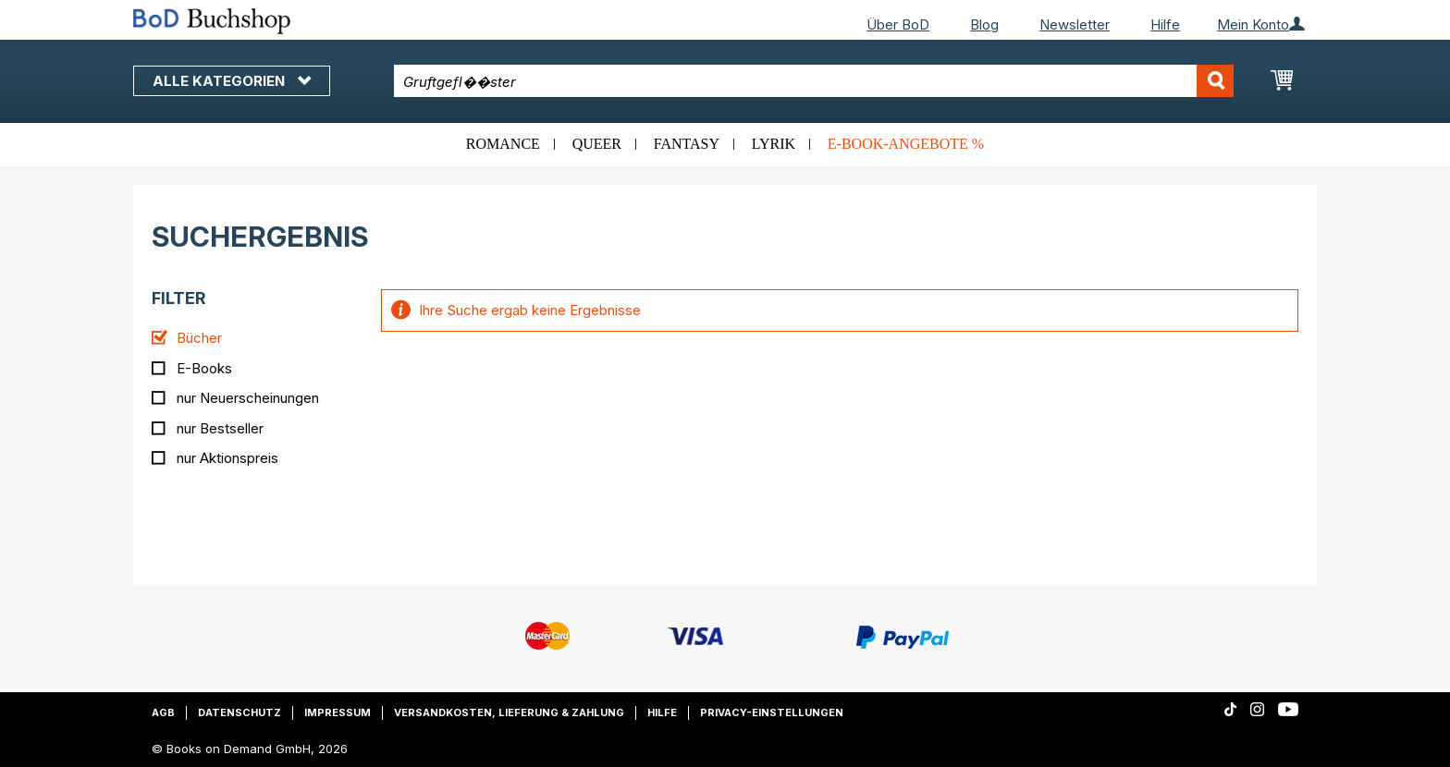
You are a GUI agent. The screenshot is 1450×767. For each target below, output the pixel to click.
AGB (163, 712)
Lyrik (773, 144)
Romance (503, 144)
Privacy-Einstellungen (771, 712)
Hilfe (1165, 24)
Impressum (337, 712)
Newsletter (1074, 24)
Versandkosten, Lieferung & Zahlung (509, 712)
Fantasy (686, 144)
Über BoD (897, 24)
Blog (984, 24)
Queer (596, 144)
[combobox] (814, 81)
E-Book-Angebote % (906, 144)
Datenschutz (239, 712)
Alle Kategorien (232, 81)
